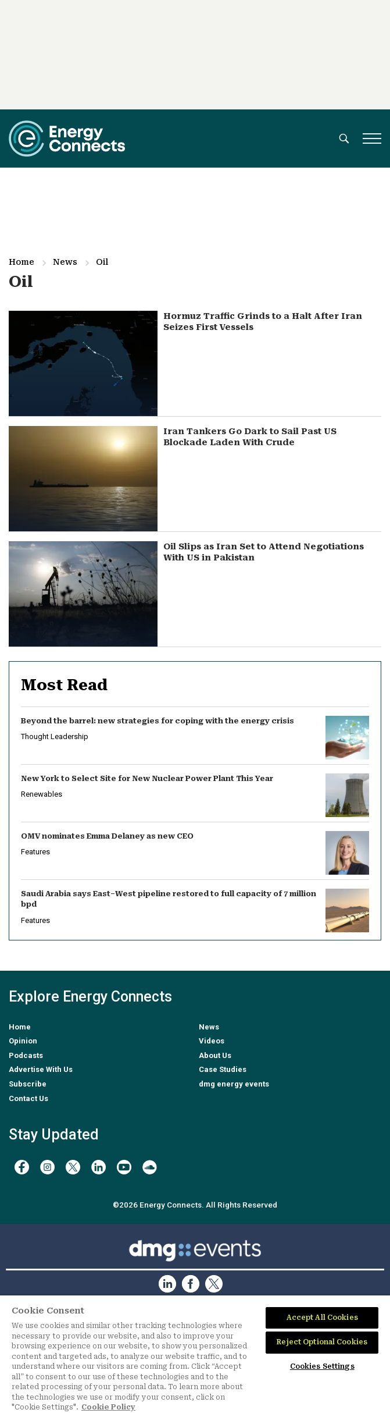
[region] (195, 1354)
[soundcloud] (149, 1167)
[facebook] (22, 1167)
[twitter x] (73, 1167)
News (65, 262)
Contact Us (28, 1098)
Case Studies (222, 1069)
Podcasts (26, 1055)
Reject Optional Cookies (322, 1342)
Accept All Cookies (322, 1317)
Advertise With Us (41, 1069)
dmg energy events (234, 1084)
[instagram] (47, 1167)
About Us (215, 1055)
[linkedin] (98, 1167)
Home (21, 262)
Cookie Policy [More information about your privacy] (108, 1407)
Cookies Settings (322, 1366)
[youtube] (124, 1167)
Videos (211, 1040)
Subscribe (27, 1084)
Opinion (23, 1040)
